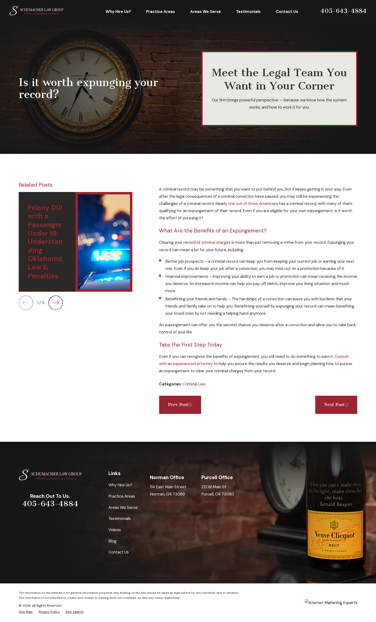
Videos (114, 529)
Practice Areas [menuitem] (160, 11)
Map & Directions (165, 501)
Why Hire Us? (120, 485)
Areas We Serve (123, 507)
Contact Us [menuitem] (287, 11)
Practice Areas (121, 496)
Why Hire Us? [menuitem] (118, 11)
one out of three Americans (253, 203)
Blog (112, 541)
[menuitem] (26, 612)
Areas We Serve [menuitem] (205, 11)
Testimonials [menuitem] (248, 11)
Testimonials (119, 518)
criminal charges (215, 242)
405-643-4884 (343, 11)
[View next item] (55, 303)
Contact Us (118, 552)
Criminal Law (194, 384)
